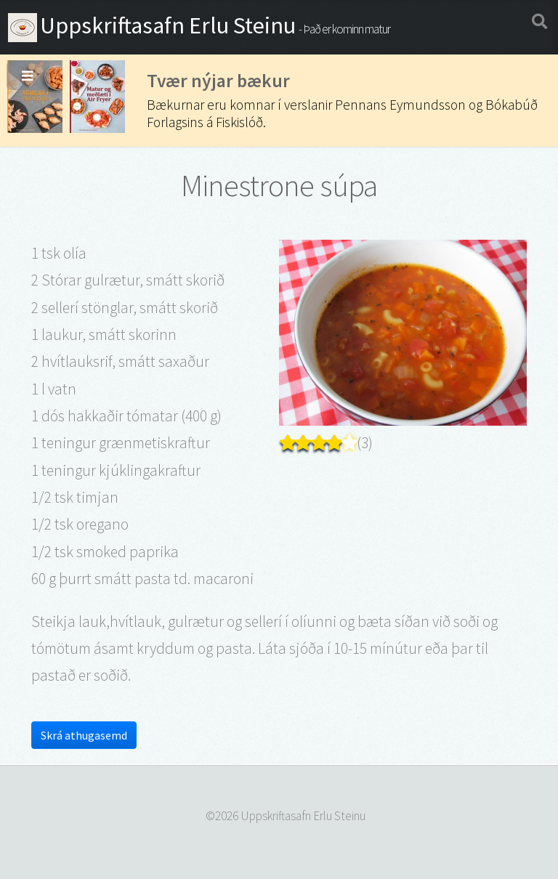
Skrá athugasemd (84, 735)
